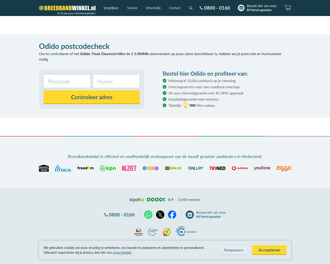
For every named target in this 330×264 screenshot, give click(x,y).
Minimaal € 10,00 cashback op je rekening (202, 80)
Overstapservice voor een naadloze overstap (203, 87)
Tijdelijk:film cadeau (191, 105)
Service (132, 8)
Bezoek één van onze (261, 8)
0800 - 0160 (217, 8)
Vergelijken (111, 8)
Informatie (153, 8)
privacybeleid (122, 252)
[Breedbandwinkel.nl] (67, 8)
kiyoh (137, 200)
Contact (174, 8)
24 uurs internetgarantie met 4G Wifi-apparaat (206, 93)
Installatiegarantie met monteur (193, 99)
